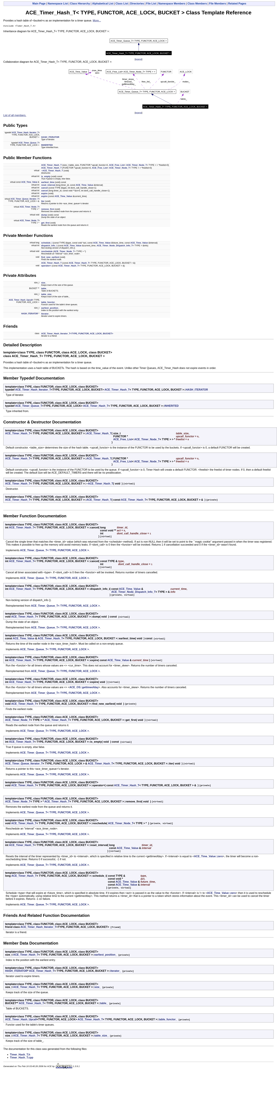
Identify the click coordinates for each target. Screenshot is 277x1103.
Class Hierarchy (80, 3)
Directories (137, 3)
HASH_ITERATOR (50, 137)
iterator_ (45, 314)
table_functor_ (48, 302)
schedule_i (46, 243)
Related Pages (237, 3)
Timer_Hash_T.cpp (21, 1058)
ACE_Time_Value (29, 182)
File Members (217, 3)
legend (138, 59)
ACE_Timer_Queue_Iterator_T (24, 199)
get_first (45, 223)
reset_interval (48, 185)
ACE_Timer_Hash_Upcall (20, 300)
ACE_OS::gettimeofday (84, 687)
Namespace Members (171, 3)
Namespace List (58, 3)
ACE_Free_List (116, 165)
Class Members (197, 3)
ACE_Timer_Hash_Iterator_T (25, 133)
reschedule (47, 252)
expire (44, 194)
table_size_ (47, 294)
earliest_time (47, 182)
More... (97, 20)
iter (42, 201)
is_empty (45, 177)
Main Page (38, 3)
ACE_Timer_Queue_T (28, 143)
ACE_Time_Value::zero (208, 856)
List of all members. (14, 115)
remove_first (47, 209)
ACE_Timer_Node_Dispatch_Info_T (115, 246)
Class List (121, 3)
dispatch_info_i (49, 246)
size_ (43, 283)
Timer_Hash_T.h (20, 1055)
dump (44, 215)
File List (151, 3)
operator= (46, 266)
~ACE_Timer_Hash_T (52, 171)
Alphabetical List (102, 3)
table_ (44, 289)
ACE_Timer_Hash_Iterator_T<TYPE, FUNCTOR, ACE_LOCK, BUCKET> (77, 334)
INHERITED (47, 145)
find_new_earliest (50, 257)
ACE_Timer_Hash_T (51, 165)
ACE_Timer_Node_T (136, 165)
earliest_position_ (50, 308)
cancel (44, 188)
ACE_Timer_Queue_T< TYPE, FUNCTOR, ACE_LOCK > (54, 550)
